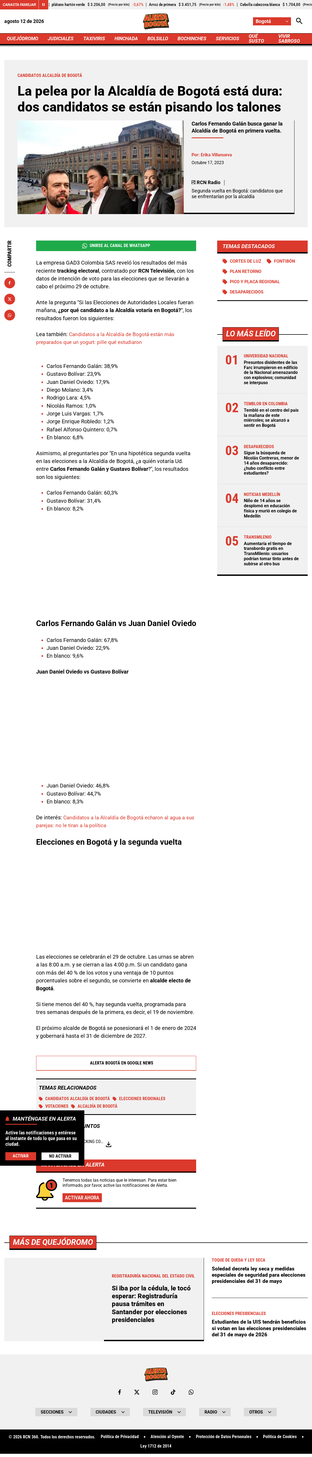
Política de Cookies (280, 1440)
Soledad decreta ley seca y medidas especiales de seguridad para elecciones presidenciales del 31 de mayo (255, 1278)
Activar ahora (83, 1198)
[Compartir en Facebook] (9, 283)
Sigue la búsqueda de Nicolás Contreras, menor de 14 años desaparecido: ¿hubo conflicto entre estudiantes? (271, 463)
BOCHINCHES (192, 38)
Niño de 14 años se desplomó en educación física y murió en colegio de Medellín (270, 508)
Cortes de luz (245, 261)
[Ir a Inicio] (156, 21)
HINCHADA (126, 38)
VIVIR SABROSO (289, 38)
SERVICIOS (227, 38)
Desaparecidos (247, 292)
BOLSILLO (157, 38)
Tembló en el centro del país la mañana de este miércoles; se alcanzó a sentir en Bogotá (271, 418)
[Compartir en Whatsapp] (9, 315)
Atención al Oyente (167, 1440)
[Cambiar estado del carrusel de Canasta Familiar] (43, 4)
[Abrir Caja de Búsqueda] (299, 21)
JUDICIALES (61, 38)
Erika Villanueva (216, 154)
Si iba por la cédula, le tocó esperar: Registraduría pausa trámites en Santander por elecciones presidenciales (151, 1304)
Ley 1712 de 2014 (155, 1450)
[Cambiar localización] (272, 21)
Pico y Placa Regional (255, 281)
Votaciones (53, 1106)
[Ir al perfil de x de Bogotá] (137, 1395)
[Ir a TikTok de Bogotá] (173, 1395)
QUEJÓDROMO (22, 38)
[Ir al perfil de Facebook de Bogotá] (119, 1395)
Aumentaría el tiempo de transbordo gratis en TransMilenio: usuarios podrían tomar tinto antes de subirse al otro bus (271, 553)
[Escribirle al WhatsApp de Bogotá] (191, 1395)
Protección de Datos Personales (223, 1440)
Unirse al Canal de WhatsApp (116, 245)
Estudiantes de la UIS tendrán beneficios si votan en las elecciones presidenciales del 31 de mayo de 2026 (259, 1334)
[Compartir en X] (9, 299)
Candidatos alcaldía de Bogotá (74, 1098)
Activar (21, 1155)
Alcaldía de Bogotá (94, 1106)
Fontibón (284, 261)
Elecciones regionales (139, 1098)
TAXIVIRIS (94, 38)
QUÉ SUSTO (256, 38)
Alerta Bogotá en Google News (116, 1063)
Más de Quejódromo (53, 1242)
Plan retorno (245, 271)
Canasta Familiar (19, 4)
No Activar (60, 1156)
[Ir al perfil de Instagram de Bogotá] (155, 1395)
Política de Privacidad (120, 1440)
